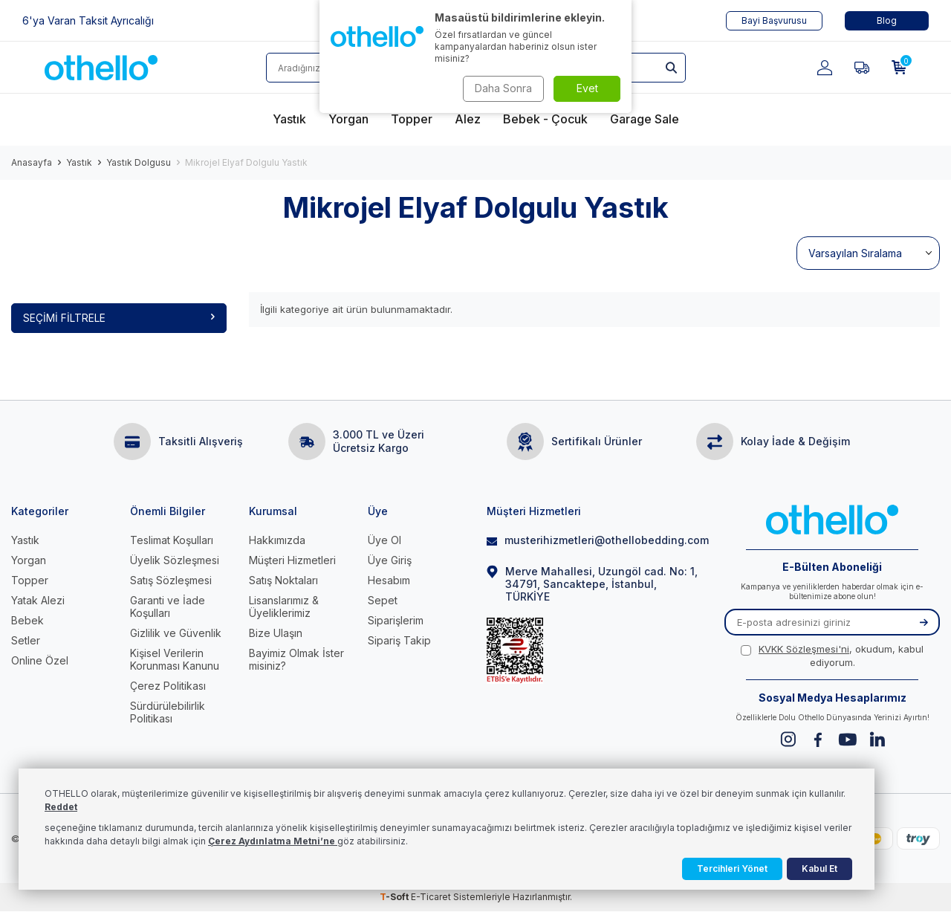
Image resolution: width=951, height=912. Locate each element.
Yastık (79, 162)
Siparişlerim (395, 620)
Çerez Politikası (168, 685)
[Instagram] (788, 740)
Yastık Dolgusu (138, 162)
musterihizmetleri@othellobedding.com (594, 540)
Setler (25, 640)
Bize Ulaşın (275, 633)
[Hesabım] (824, 67)
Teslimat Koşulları (171, 540)
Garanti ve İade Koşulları (167, 606)
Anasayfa (31, 162)
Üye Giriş (390, 560)
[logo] (101, 67)
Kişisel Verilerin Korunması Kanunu (174, 659)
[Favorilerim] (861, 67)
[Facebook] (817, 740)
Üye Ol (384, 540)
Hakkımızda (277, 540)
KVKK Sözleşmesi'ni (804, 650)
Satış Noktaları (283, 580)
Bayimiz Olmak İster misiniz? (296, 659)
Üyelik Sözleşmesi (174, 560)
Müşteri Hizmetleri (292, 560)
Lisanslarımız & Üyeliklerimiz (284, 606)
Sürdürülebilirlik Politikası (167, 712)
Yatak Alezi (38, 600)
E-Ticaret (431, 897)
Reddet (61, 806)
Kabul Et (819, 868)
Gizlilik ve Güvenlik (175, 633)
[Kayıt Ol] (923, 622)
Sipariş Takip (399, 640)
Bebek (27, 620)
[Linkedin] (877, 740)
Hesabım (389, 580)
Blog (887, 20)
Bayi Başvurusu (774, 20)
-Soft (395, 897)
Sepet (382, 600)
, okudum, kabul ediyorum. (832, 656)
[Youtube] (847, 740)
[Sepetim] (899, 67)
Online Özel (39, 660)
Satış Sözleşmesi (171, 580)
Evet (587, 88)
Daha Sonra (501, 88)
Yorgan (28, 560)
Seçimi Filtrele (119, 317)
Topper (29, 580)
